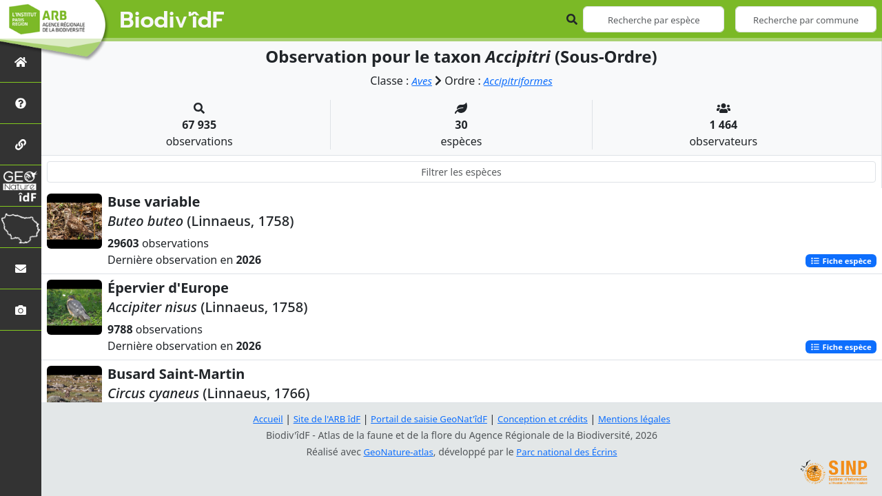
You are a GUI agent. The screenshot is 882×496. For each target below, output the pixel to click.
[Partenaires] (20, 144)
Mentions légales (644, 418)
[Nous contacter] (20, 268)
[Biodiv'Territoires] (20, 227)
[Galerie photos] (20, 309)
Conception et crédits (547, 418)
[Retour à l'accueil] (20, 61)
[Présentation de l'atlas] (20, 103)
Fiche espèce (838, 261)
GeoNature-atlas (395, 451)
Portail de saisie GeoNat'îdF (427, 418)
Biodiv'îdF (172, 20)
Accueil (257, 418)
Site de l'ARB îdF (319, 418)
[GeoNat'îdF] (20, 185)
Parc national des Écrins (569, 451)
